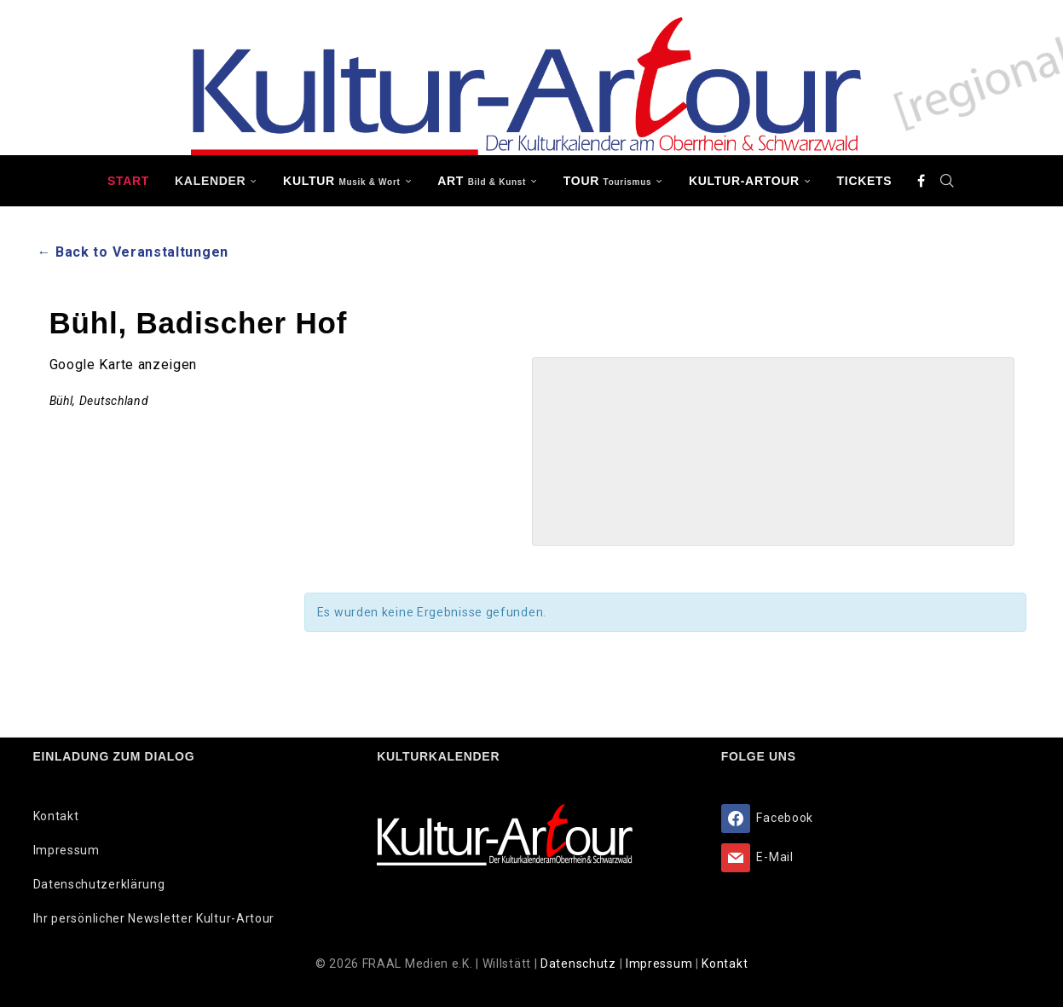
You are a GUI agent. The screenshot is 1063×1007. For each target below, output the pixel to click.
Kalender (210, 181)
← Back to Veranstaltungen (133, 252)
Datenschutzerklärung (99, 884)
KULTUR (341, 181)
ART (481, 181)
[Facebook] (921, 180)
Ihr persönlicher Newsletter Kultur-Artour (154, 918)
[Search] (947, 180)
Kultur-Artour (744, 181)
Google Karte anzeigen (123, 364)
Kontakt (56, 816)
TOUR (607, 181)
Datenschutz (579, 963)
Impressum (66, 850)
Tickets (865, 181)
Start (128, 181)
